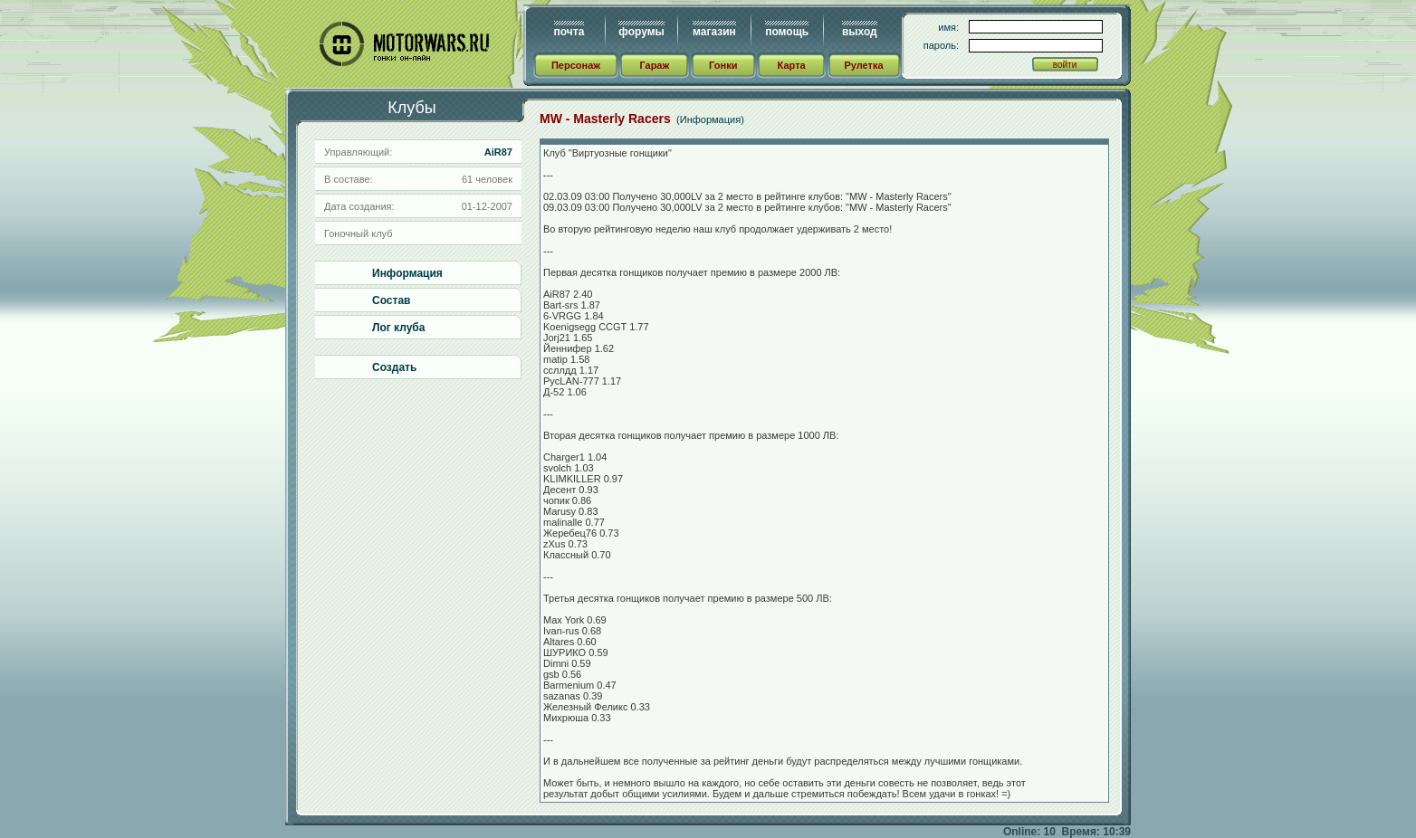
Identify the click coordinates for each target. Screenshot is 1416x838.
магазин (714, 31)
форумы (641, 31)
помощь (786, 31)
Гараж (654, 65)
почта (569, 31)
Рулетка (863, 65)
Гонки (723, 65)
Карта (792, 65)
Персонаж (575, 65)
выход (859, 31)
